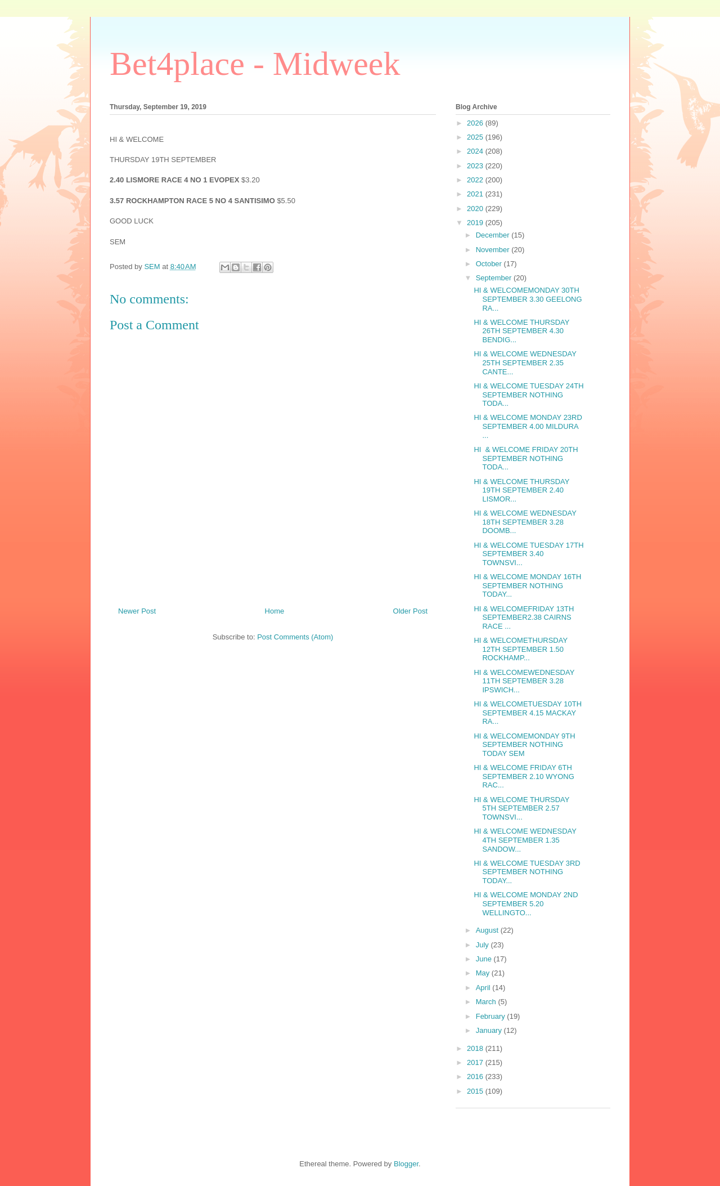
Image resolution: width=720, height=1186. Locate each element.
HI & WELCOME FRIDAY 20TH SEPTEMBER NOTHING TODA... (526, 458)
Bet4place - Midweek (255, 63)
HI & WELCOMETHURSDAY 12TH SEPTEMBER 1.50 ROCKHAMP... (520, 649)
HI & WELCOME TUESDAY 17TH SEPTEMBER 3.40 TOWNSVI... (528, 554)
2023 (476, 166)
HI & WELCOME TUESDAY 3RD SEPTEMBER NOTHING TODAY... (527, 872)
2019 (476, 222)
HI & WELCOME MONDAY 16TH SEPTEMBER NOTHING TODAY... (527, 585)
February (491, 1016)
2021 (476, 194)
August (488, 930)
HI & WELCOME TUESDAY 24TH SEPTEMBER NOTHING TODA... (528, 395)
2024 (476, 151)
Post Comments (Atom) (295, 637)
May (484, 973)
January (490, 1030)
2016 (476, 1076)
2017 (476, 1062)
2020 (476, 208)
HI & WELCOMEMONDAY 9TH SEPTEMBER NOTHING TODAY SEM (524, 745)
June (485, 959)
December (494, 235)
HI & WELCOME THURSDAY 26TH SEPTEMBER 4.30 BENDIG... (521, 331)
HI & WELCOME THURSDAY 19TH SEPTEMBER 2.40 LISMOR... (521, 490)
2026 (476, 123)
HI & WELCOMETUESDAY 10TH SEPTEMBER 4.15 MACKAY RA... (528, 713)
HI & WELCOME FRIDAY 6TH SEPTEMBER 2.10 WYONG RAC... (524, 776)
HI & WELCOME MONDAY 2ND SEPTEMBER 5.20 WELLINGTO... (526, 903)
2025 (476, 137)
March (487, 1001)
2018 (476, 1048)
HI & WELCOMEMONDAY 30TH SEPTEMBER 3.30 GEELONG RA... (528, 299)
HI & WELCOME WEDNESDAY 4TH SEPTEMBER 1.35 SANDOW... (525, 840)
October (490, 263)
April (484, 987)
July (483, 945)
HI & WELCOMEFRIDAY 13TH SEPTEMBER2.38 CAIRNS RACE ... (524, 617)
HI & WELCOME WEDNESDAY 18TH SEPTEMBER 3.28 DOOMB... (525, 522)
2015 (476, 1091)
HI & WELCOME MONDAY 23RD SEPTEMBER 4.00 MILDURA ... (528, 426)
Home (275, 611)
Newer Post (137, 611)
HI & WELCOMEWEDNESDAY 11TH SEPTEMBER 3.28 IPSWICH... (524, 681)
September (495, 278)
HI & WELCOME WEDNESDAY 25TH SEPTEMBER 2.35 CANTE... (525, 362)
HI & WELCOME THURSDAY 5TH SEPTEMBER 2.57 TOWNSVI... (521, 808)
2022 (476, 180)
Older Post (410, 611)
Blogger (406, 1164)
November (494, 249)
